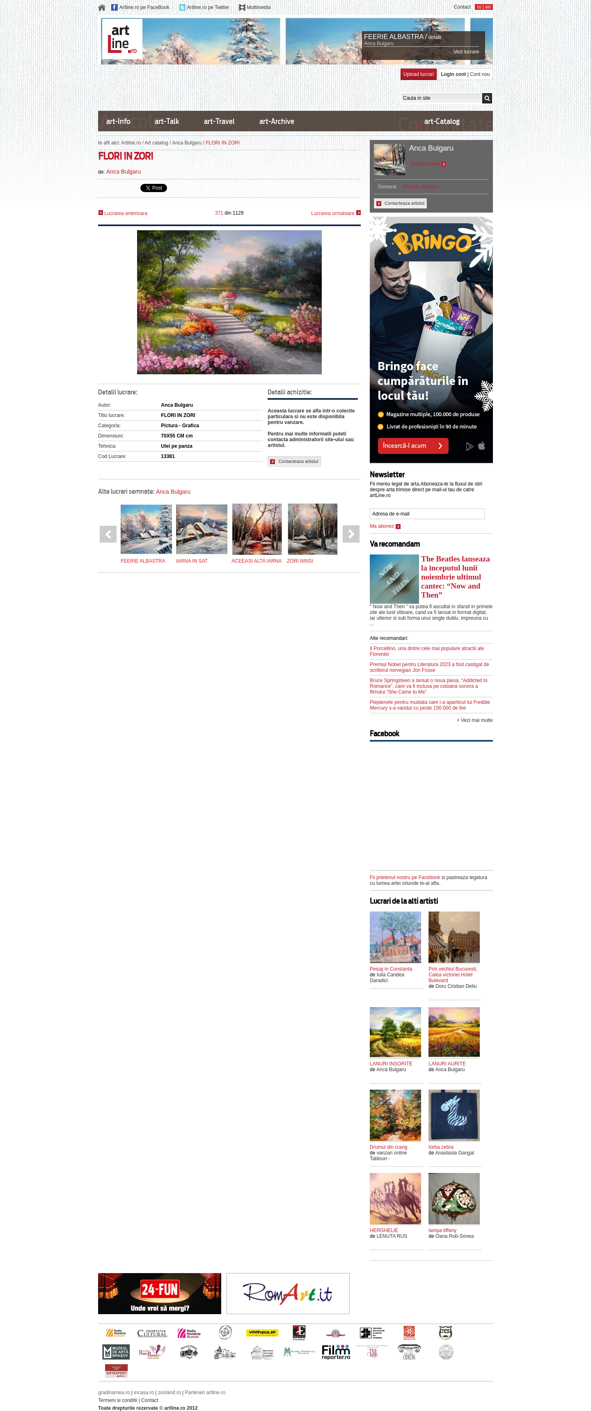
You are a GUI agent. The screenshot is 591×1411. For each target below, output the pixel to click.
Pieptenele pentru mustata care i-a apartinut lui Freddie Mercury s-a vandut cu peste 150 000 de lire (430, 705)
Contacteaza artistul (294, 461)
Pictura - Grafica (421, 187)
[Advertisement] (247, 87)
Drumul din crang (388, 1147)
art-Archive (276, 121)
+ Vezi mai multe (475, 720)
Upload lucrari (418, 74)
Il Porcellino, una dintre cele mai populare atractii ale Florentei (427, 651)
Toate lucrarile (427, 164)
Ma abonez (385, 526)
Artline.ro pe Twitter (208, 7)
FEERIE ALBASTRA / (395, 36)
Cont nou (480, 74)
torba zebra (441, 1147)
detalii (434, 37)
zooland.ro (169, 1392)
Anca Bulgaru (379, 43)
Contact (462, 7)
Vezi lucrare (466, 52)
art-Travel (219, 121)
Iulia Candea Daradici (387, 977)
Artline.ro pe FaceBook (144, 7)
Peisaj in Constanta (391, 969)
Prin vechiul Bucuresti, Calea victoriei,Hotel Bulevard (452, 974)
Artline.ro (131, 143)
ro (479, 7)
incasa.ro (144, 1392)
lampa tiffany (442, 1230)
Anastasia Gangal (454, 1153)
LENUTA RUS (392, 1236)
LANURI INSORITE (391, 1064)
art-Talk (167, 121)
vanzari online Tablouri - (388, 1155)
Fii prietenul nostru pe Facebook (405, 877)
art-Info (118, 121)
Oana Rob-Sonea (454, 1236)
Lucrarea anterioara (122, 213)
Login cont (453, 74)
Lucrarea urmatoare (336, 213)
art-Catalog (442, 121)
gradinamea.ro (114, 1392)
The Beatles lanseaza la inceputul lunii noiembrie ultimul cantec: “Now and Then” (455, 576)
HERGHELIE (384, 1230)
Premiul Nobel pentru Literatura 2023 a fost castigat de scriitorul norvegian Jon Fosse (429, 667)
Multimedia (258, 7)
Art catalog (156, 143)
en (488, 7)
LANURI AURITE (447, 1064)
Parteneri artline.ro (205, 1392)
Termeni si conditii (117, 1400)
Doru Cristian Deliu (456, 986)
